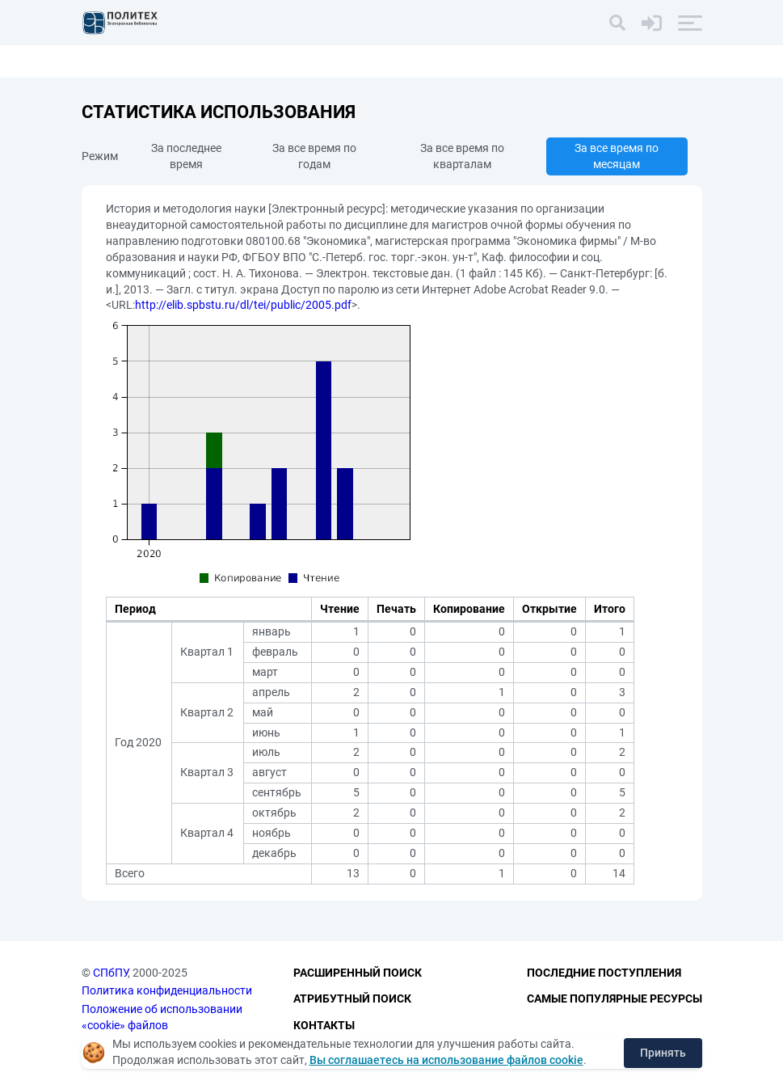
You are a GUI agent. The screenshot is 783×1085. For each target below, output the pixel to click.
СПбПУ (110, 972)
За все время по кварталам (462, 156)
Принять (663, 1052)
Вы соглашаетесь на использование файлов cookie (446, 1059)
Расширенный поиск (357, 972)
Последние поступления (604, 972)
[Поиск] (617, 23)
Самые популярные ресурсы (614, 998)
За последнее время (186, 156)
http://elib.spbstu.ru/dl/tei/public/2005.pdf (243, 304)
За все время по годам (314, 156)
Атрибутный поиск (352, 998)
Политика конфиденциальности (167, 990)
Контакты (324, 1025)
